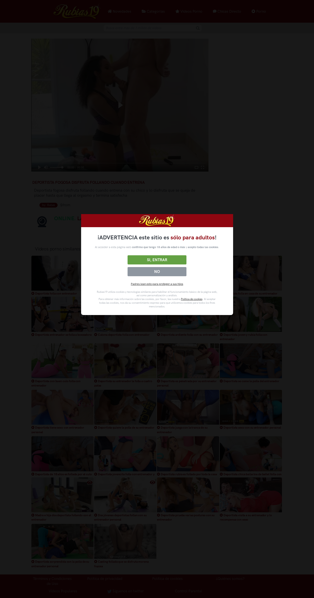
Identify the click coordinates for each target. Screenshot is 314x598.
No (157, 271)
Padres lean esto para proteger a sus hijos (157, 284)
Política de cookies (191, 299)
